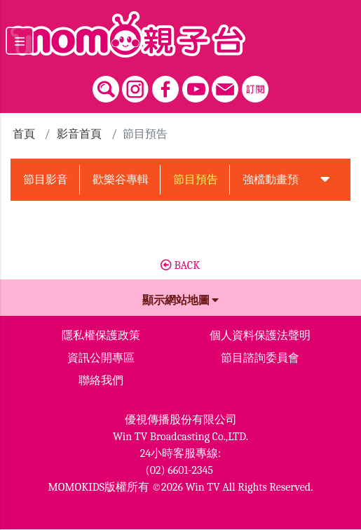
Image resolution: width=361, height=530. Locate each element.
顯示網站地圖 (180, 300)
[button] (324, 179)
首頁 (24, 134)
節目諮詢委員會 (260, 358)
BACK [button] (180, 265)
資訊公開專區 (101, 358)
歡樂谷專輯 (121, 179)
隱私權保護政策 (101, 335)
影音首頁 (79, 134)
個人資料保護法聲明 (260, 335)
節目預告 (195, 179)
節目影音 (45, 179)
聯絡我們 (101, 380)
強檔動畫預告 (276, 179)
